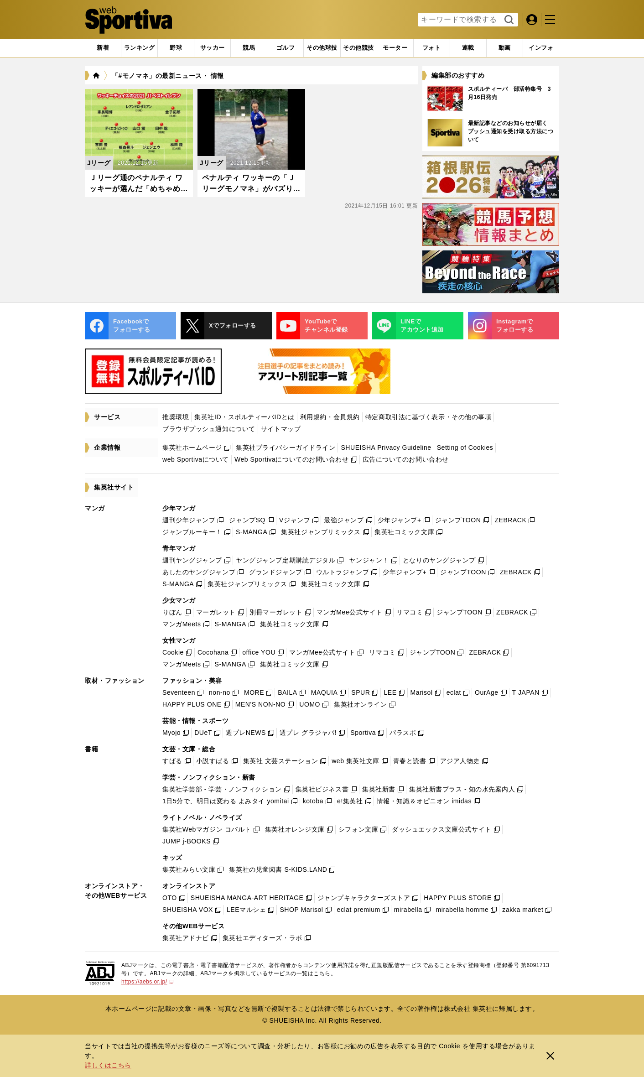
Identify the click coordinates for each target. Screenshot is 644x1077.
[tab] (176, 48)
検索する (507, 20)
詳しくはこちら (108, 1065)
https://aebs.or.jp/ (147, 981)
